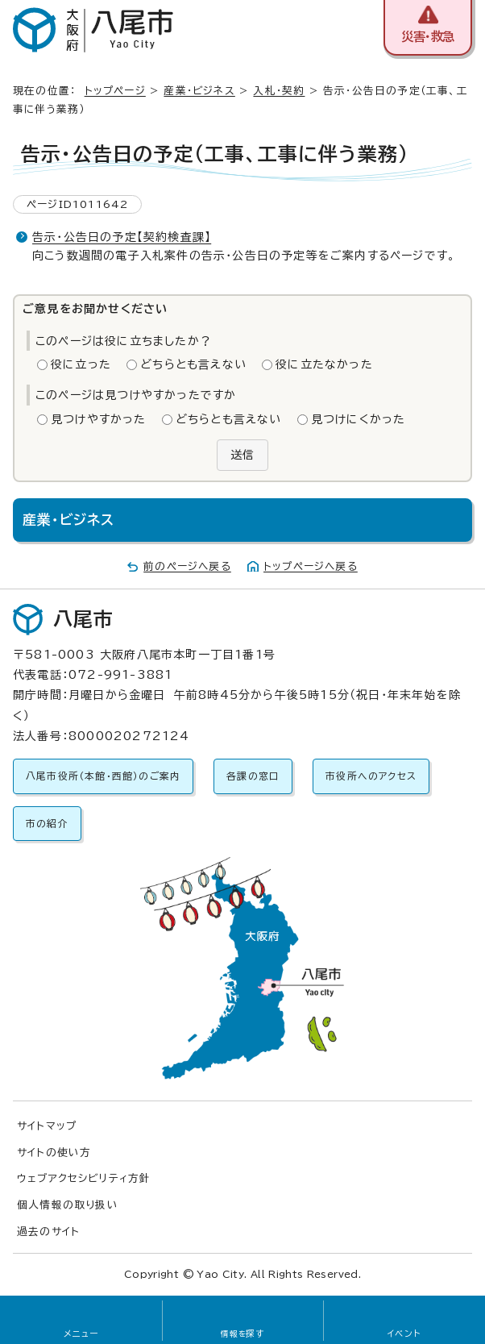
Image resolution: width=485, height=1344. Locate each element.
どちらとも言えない (193, 364)
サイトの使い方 (54, 1152)
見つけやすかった (99, 419)
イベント (404, 1333)
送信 (242, 454)
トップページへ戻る (310, 566)
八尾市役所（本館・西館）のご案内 (103, 776)
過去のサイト (48, 1231)
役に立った (81, 364)
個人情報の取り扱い (67, 1205)
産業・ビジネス (199, 90)
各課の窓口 (253, 776)
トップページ (115, 90)
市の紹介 (47, 823)
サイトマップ (47, 1126)
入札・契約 (279, 90)
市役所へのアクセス (371, 776)
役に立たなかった (324, 364)
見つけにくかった (358, 419)
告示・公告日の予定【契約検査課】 (121, 237)
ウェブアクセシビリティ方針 (84, 1178)
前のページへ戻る (187, 566)
